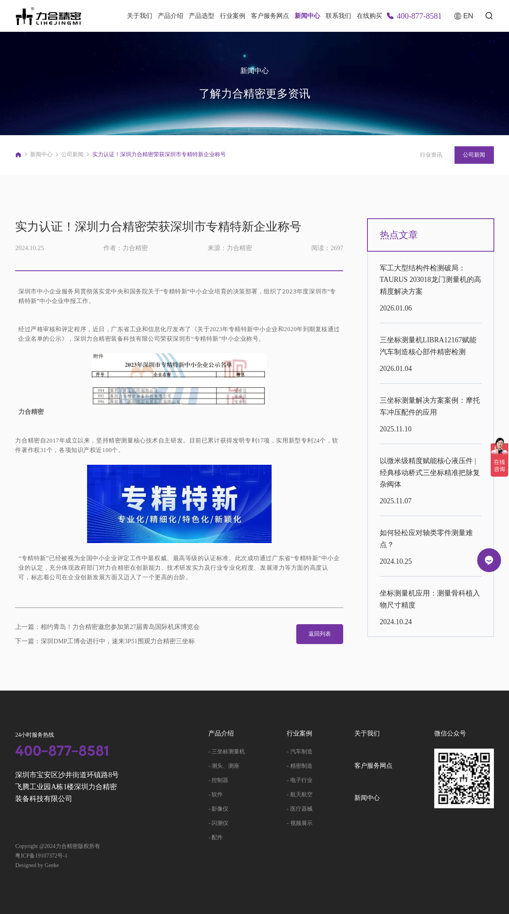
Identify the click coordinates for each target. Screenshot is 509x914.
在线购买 (369, 15)
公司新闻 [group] (474, 155)
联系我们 (338, 15)
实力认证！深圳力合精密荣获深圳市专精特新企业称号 (159, 154)
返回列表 (319, 634)
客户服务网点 (270, 15)
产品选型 (201, 15)
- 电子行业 (299, 780)
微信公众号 (450, 733)
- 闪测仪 (218, 823)
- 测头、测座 (223, 766)
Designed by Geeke (37, 865)
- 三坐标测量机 (226, 752)
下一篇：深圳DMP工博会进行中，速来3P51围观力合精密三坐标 (105, 641)
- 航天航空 (299, 795)
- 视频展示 (299, 823)
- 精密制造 (299, 766)
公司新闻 (72, 154)
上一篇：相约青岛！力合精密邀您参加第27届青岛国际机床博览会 (107, 627)
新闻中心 (307, 15)
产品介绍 (170, 15)
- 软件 (215, 795)
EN (463, 16)
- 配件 (215, 837)
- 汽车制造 (299, 752)
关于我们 (139, 15)
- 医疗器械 (299, 809)
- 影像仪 (218, 809)
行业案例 (232, 15)
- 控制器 (218, 780)
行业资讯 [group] (430, 155)
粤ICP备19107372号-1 (41, 856)
